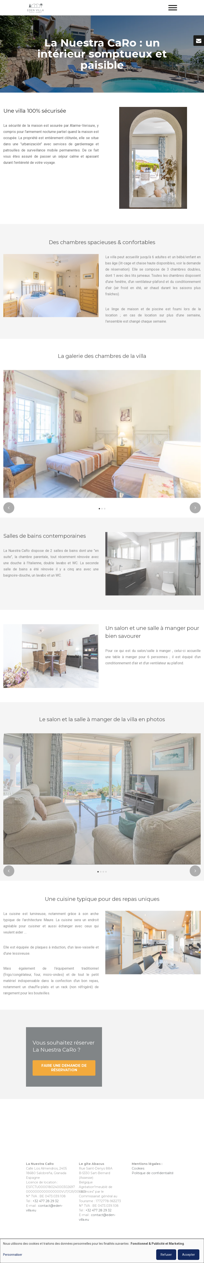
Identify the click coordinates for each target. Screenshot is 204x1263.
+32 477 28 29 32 (46, 1201)
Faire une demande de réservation (64, 1071)
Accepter (188, 1254)
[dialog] (102, 1251)
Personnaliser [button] (12, 1254)
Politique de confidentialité (153, 1173)
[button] (99, 512)
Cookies (138, 1168)
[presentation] (8, 511)
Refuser (166, 1254)
